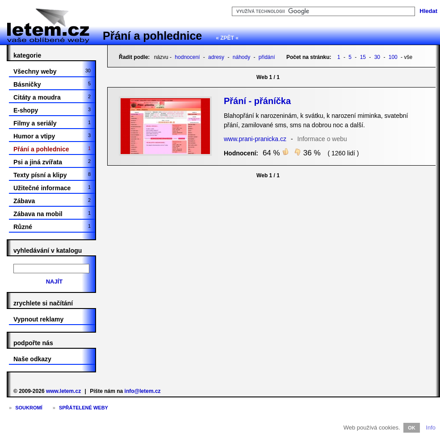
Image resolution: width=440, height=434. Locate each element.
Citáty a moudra (52, 97)
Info (431, 427)
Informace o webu (322, 138)
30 (377, 57)
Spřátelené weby (83, 407)
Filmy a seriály (52, 123)
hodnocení (187, 57)
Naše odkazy (32, 359)
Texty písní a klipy (52, 175)
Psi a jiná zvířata (52, 162)
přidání (267, 57)
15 (363, 57)
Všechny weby (52, 71)
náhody (241, 57)
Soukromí (28, 407)
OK (411, 427)
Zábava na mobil (52, 213)
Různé (52, 226)
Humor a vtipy (52, 136)
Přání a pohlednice (152, 35)
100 (393, 57)
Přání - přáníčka (257, 101)
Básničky (52, 84)
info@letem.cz (143, 391)
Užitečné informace (52, 188)
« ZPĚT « (227, 38)
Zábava (52, 200)
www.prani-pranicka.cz (255, 138)
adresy (216, 57)
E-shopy (52, 110)
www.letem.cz (63, 391)
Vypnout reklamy (38, 319)
